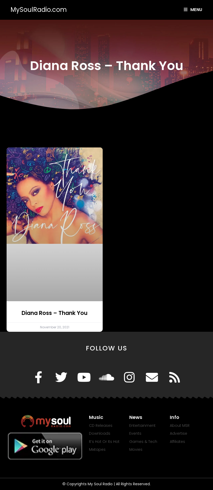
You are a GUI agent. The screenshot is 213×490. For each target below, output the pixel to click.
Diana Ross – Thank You (54, 313)
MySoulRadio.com (39, 9)
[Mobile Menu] (193, 10)
